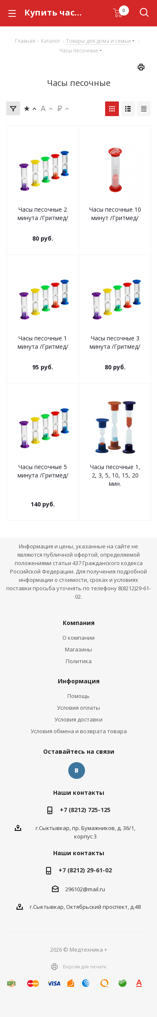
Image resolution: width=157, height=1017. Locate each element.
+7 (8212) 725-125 (85, 810)
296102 (74, 889)
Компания (79, 623)
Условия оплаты (78, 707)
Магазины (78, 649)
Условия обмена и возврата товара (79, 731)
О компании (78, 637)
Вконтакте (76, 770)
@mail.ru (94, 889)
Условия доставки (78, 719)
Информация (79, 681)
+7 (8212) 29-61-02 (85, 870)
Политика (79, 661)
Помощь (78, 696)
